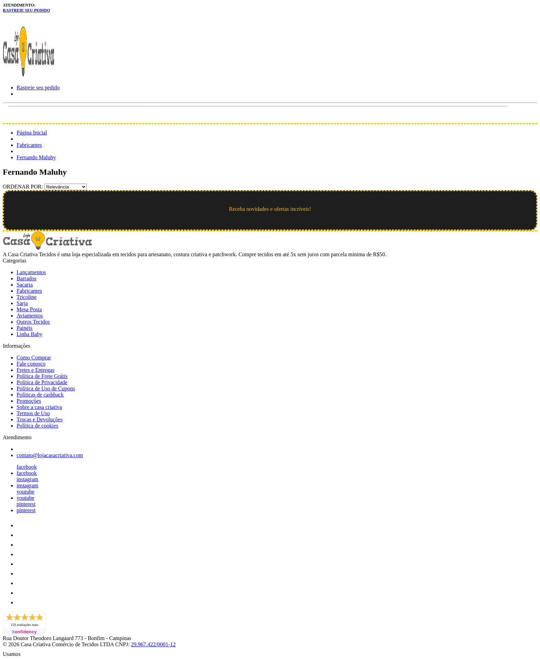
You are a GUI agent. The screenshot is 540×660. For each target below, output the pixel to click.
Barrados (27, 278)
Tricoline (27, 297)
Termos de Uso (33, 413)
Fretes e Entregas (35, 370)
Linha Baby (29, 334)
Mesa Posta (29, 309)
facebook (27, 467)
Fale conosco (31, 364)
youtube (25, 492)
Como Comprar (34, 357)
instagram (27, 479)
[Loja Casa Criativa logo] (28, 76)
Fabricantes (29, 145)
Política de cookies (37, 426)
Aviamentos (30, 315)
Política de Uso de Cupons (46, 388)
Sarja (22, 303)
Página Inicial (32, 133)
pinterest (26, 504)
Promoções (29, 401)
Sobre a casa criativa (39, 407)
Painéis (24, 328)
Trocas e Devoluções (40, 419)
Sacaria (25, 285)
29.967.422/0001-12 (153, 644)
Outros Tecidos (33, 322)
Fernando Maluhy (36, 157)
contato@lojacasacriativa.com (50, 455)
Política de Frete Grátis (42, 376)
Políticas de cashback (40, 395)
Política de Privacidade (42, 382)
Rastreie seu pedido (26, 10)
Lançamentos (31, 272)
